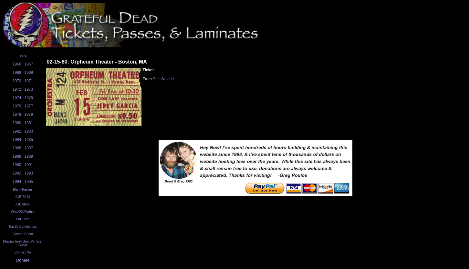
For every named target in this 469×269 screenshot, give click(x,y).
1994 (17, 181)
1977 (29, 106)
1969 (29, 72)
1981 (29, 123)
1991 (29, 165)
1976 (17, 106)
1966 (17, 64)
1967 (29, 64)
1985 (29, 139)
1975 (29, 97)
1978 (17, 114)
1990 (17, 165)
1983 (29, 131)
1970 (17, 81)
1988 (17, 156)
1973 (29, 89)
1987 (29, 148)
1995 (29, 181)
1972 (17, 89)
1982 (17, 131)
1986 (17, 148)
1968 (17, 72)
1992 (17, 173)
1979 (29, 114)
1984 (17, 139)
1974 (17, 97)
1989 (29, 156)
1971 (29, 81)
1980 (17, 123)
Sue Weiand (163, 79)
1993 (29, 173)
